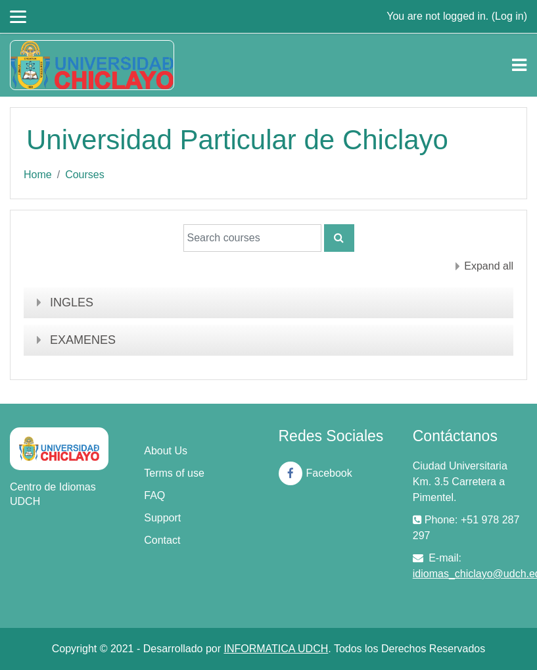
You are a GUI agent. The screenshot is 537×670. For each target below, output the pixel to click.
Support (162, 517)
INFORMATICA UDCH (275, 648)
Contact (162, 540)
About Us (165, 450)
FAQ (154, 495)
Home (38, 174)
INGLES (71, 302)
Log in (509, 16)
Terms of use (174, 473)
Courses (85, 174)
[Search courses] (252, 238)
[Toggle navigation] (519, 65)
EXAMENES (83, 340)
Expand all (488, 266)
